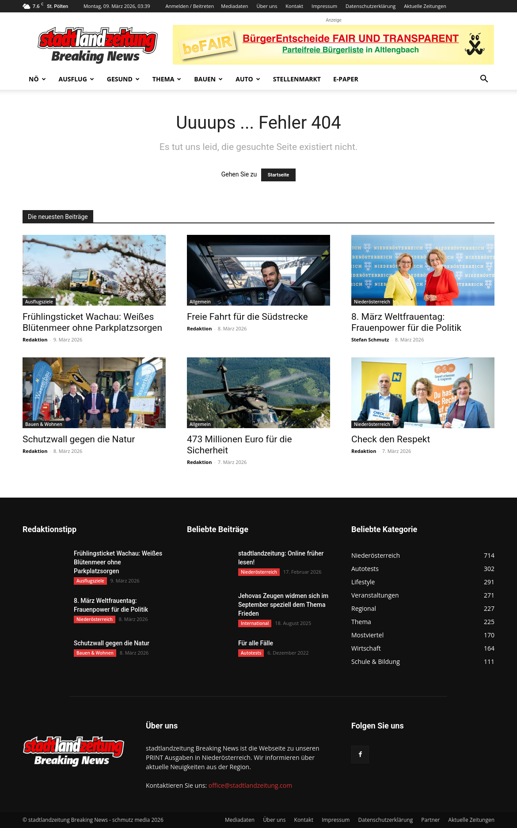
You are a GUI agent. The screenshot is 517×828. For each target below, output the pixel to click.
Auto (248, 79)
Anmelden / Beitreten (189, 6)
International (255, 623)
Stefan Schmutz (370, 339)
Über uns (266, 6)
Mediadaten (234, 6)
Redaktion (35, 339)
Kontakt (294, 6)
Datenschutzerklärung (370, 6)
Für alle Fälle (255, 643)
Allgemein (200, 302)
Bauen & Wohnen (43, 424)
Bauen (208, 79)
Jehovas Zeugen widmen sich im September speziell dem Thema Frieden (283, 604)
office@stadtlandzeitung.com (250, 785)
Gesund (123, 79)
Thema (167, 79)
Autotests (251, 653)
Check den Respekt (390, 439)
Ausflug (76, 79)
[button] (483, 80)
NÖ (37, 79)
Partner (430, 820)
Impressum (324, 6)
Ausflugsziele (39, 302)
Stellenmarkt (297, 79)
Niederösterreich (372, 302)
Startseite (278, 175)
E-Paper (345, 79)
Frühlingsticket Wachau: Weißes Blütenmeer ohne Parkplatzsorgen (92, 322)
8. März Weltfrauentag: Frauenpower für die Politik (406, 322)
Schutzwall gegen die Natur (79, 439)
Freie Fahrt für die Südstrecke (247, 316)
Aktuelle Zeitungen (425, 6)
